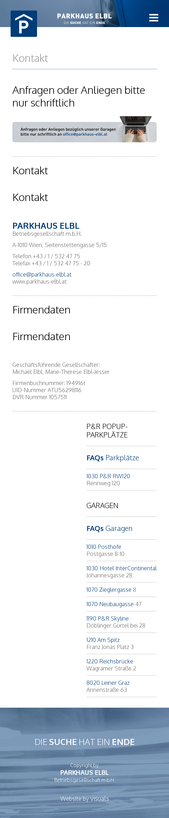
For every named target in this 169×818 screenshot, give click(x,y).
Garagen (109, 528)
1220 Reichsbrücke (109, 661)
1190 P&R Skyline (107, 618)
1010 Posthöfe (103, 546)
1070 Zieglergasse (109, 589)
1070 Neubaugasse (110, 604)
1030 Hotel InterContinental (121, 568)
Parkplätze (112, 457)
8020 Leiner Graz (107, 682)
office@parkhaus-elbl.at (42, 274)
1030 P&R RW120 (108, 476)
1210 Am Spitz (103, 639)
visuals (99, 798)
